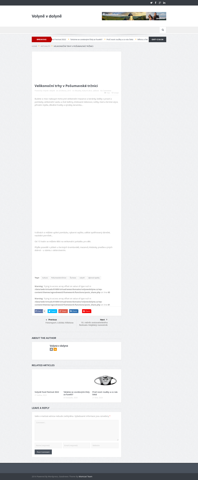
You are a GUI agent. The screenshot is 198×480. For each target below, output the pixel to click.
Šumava (73, 278)
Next (103, 319)
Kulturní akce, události (90, 90)
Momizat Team (85, 476)
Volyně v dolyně (49, 90)
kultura (45, 278)
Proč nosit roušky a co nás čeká (123, 39)
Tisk (107, 93)
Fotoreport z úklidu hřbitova (59, 322)
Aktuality (78, 90)
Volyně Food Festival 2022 (58, 39)
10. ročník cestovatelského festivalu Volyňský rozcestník (93, 323)
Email (115, 93)
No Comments (105, 90)
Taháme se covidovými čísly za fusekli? (90, 39)
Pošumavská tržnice (58, 278)
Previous (51, 319)
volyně (82, 278)
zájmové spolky (94, 278)
